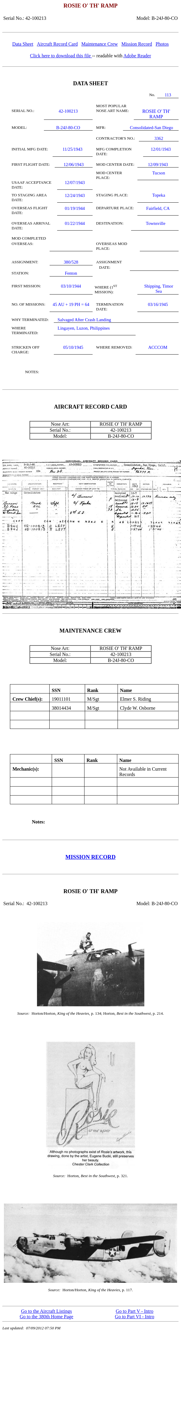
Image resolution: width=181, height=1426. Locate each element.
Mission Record (136, 44)
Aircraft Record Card (57, 44)
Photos (162, 44)
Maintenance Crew (99, 44)
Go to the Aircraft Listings (46, 1311)
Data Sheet (22, 44)
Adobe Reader (137, 55)
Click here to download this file (61, 55)
